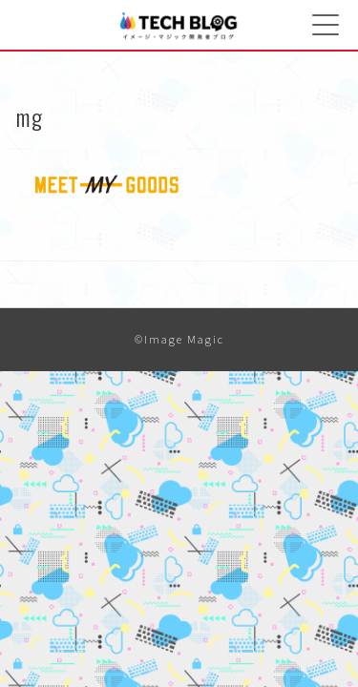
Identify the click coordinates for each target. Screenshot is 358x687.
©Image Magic (179, 339)
